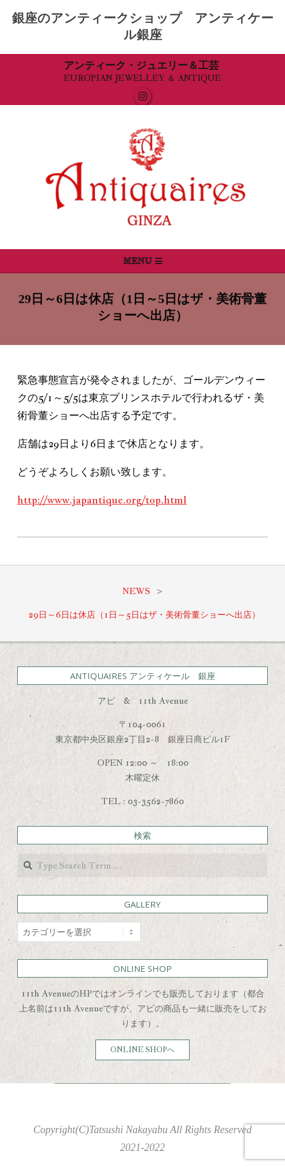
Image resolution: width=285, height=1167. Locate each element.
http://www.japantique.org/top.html (102, 499)
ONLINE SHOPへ (142, 1049)
